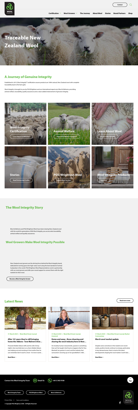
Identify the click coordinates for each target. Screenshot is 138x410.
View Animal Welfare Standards (67, 137)
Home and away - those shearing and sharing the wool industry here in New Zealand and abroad (68, 340)
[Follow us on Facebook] (119, 403)
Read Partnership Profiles (21, 180)
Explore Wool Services (64, 180)
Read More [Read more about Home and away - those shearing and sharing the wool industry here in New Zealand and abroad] (55, 357)
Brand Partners (119, 13)
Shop (130, 13)
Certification (54, 13)
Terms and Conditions (22, 400)
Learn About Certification (21, 137)
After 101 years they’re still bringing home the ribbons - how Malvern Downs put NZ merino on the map (25, 340)
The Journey (85, 13)
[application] (101, 222)
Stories (108, 13)
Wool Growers (69, 13)
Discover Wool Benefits (107, 137)
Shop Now (103, 180)
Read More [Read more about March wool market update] (98, 357)
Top (130, 381)
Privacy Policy (8, 400)
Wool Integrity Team (14, 392)
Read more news (125, 300)
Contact (120, 5)
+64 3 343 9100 (58, 380)
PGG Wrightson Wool (35, 392)
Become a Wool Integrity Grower (20, 279)
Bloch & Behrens (56, 392)
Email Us (41, 380)
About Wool (97, 13)
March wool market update (107, 339)
